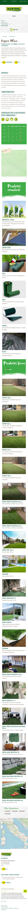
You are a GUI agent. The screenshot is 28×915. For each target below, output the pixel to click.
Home (2, 20)
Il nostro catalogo (23, 1)
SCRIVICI (17, 62)
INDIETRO (15, 29)
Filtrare (9, 369)
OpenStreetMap (20, 848)
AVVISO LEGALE (4, 907)
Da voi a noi (4, 905)
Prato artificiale (5, 24)
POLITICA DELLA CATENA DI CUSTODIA (9, 908)
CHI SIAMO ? (4, 1)
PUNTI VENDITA (14, 1)
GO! (25, 891)
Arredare (3, 22)
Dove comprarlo (8, 62)
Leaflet (12, 848)
